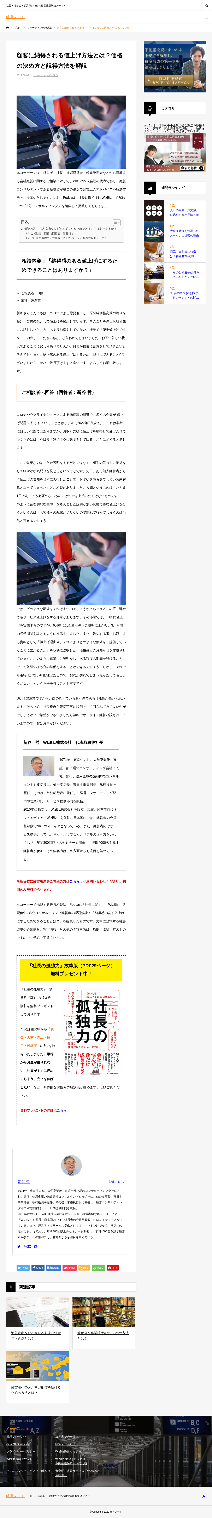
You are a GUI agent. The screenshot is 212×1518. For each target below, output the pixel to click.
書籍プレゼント (16, 1436)
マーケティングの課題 (45, 75)
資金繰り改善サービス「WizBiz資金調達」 (77, 1473)
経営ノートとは (65, 1444)
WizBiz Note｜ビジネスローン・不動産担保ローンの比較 (76, 1461)
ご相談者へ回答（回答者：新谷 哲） (53, 233)
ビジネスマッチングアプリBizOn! (28, 1470)
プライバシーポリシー (20, 1451)
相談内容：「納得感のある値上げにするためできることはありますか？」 (72, 228)
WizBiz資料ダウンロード (22, 1459)
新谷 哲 (24, 1182)
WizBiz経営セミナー (68, 1451)
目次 (25, 222)
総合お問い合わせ (18, 1444)
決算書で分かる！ (66, 1436)
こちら (75, 881)
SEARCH (206, 5)
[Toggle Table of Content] (115, 222)
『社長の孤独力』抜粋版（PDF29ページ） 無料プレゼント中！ (69, 238)
